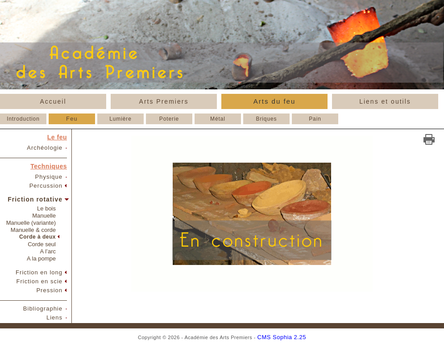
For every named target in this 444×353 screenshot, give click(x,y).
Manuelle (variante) (31, 222)
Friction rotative (35, 199)
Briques (266, 119)
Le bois (46, 208)
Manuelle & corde (33, 230)
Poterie (169, 119)
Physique (48, 176)
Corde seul (42, 244)
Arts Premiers (164, 101)
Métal (217, 119)
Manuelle (44, 215)
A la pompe (41, 258)
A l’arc (48, 251)
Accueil (53, 101)
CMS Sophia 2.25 (281, 337)
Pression (49, 290)
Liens (54, 317)
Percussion (45, 185)
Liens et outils (385, 101)
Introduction (23, 119)
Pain (315, 119)
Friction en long (39, 272)
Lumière (120, 119)
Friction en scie (39, 281)
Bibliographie (42, 308)
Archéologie (44, 147)
